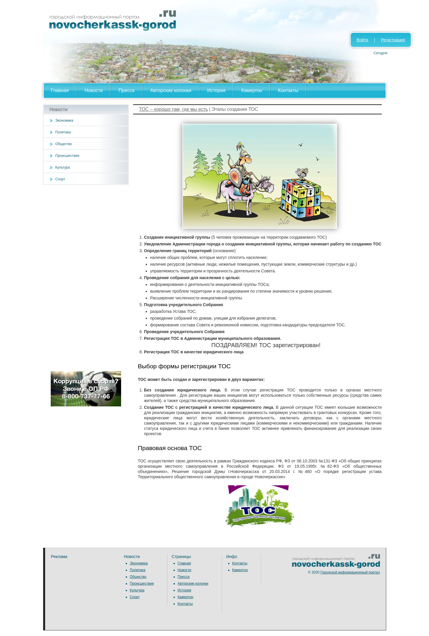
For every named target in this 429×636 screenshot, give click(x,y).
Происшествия (67, 156)
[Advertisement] (86, 278)
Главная (60, 90)
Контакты (288, 90)
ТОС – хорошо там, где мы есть (173, 109)
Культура (62, 167)
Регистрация (393, 40)
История (216, 90)
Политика (63, 132)
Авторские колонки (170, 90)
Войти (362, 40)
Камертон (251, 90)
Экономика (64, 120)
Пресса (126, 90)
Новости (93, 90)
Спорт (60, 179)
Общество (63, 144)
